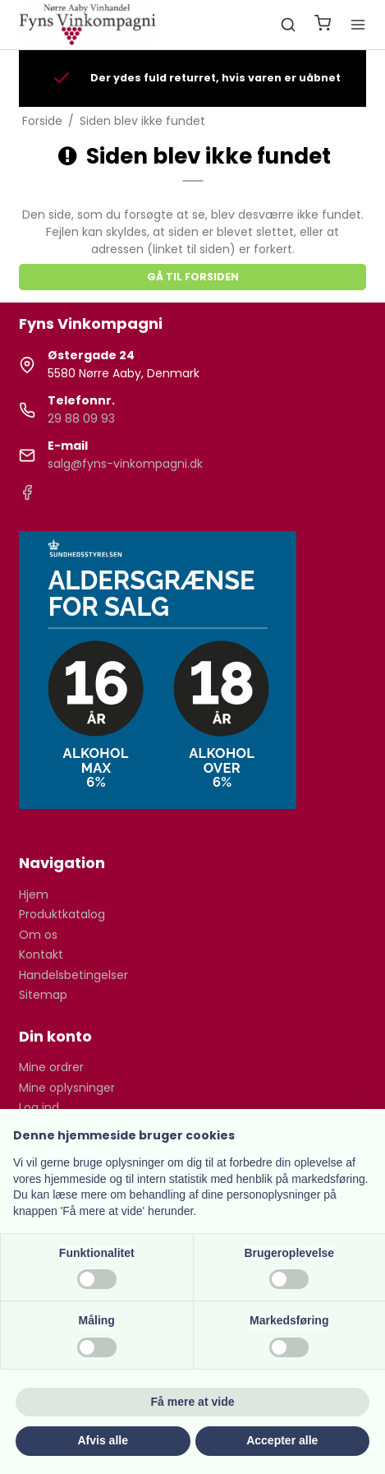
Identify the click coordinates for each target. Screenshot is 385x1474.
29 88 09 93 (81, 418)
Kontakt (41, 954)
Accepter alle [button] (282, 1440)
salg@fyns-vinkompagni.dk (125, 463)
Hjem (33, 894)
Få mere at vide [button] (193, 1401)
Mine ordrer (51, 1067)
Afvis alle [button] (103, 1440)
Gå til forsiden (193, 277)
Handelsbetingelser (73, 975)
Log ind (39, 1107)
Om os (38, 934)
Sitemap (43, 995)
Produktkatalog (62, 914)
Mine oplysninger (67, 1087)
